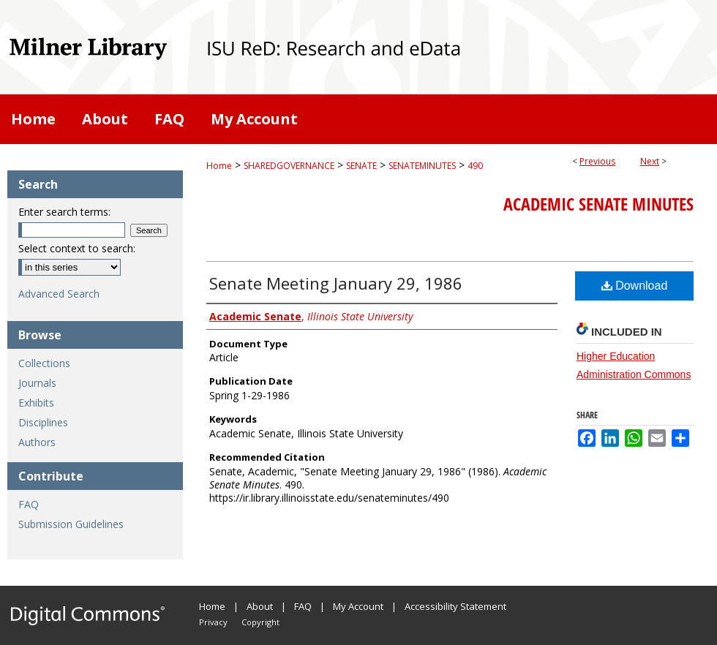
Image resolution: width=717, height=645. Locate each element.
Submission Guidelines (71, 524)
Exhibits (36, 403)
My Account (358, 606)
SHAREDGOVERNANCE (289, 165)
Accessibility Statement (455, 606)
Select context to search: (76, 248)
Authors (37, 442)
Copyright (260, 621)
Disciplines (43, 422)
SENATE (361, 165)
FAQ (28, 504)
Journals (37, 383)
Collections (44, 363)
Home (219, 165)
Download (634, 285)
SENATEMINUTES (422, 165)
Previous (597, 161)
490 (475, 165)
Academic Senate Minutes (598, 204)
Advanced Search (59, 294)
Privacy (213, 621)
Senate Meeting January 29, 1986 (335, 283)
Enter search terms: (64, 212)
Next (649, 161)
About (260, 606)
